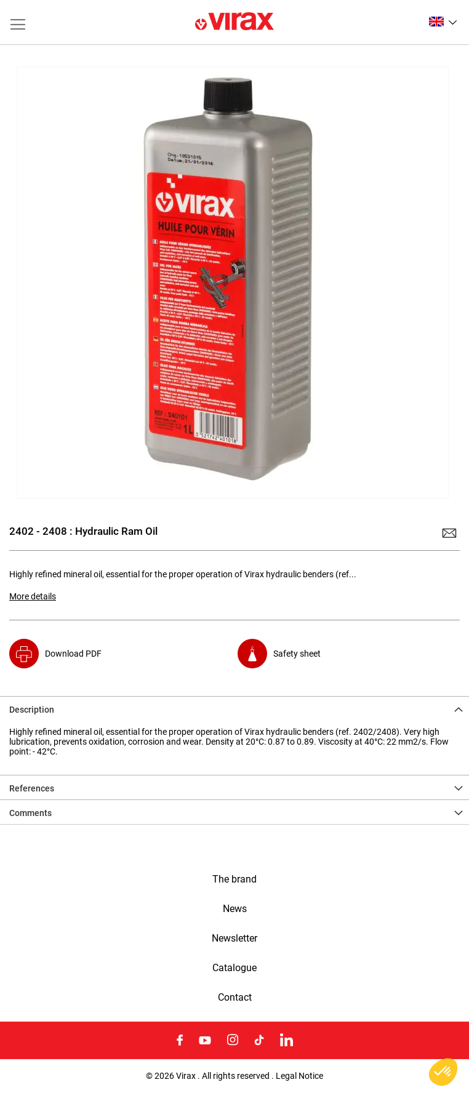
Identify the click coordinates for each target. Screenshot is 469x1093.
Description (31, 710)
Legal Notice (299, 1076)
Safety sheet (297, 654)
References (31, 788)
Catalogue (234, 968)
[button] (443, 21)
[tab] (234, 708)
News (235, 909)
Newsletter (234, 938)
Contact (235, 997)
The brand (234, 879)
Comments (30, 813)
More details (32, 596)
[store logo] (234, 22)
